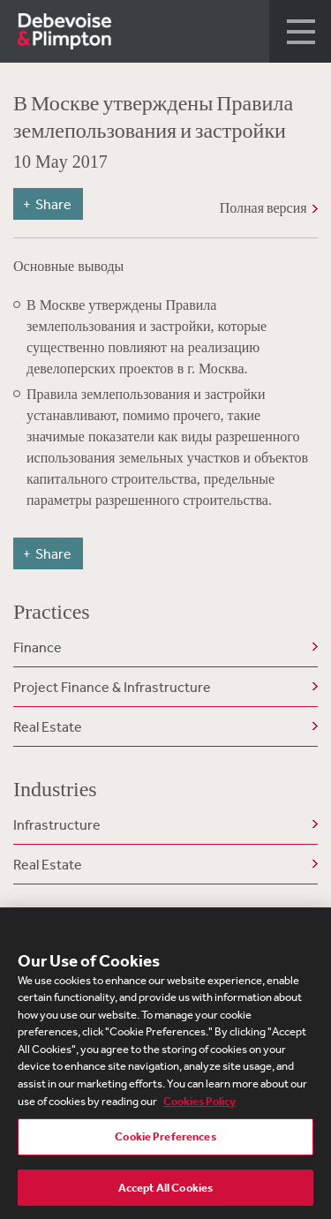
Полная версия (263, 207)
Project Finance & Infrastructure (112, 687)
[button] (300, 31)
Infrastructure (57, 824)
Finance (37, 647)
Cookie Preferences (165, 1140)
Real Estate (47, 726)
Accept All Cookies (165, 1192)
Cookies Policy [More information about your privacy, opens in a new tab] (199, 1104)
